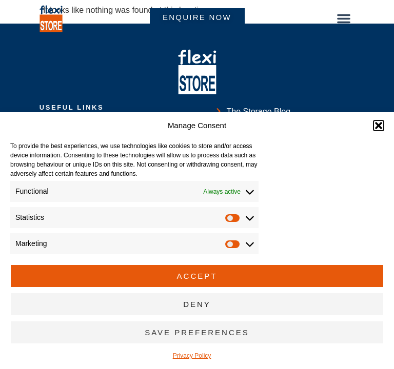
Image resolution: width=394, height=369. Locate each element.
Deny (197, 304)
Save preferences (197, 332)
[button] (378, 125)
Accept (197, 276)
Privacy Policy (192, 355)
